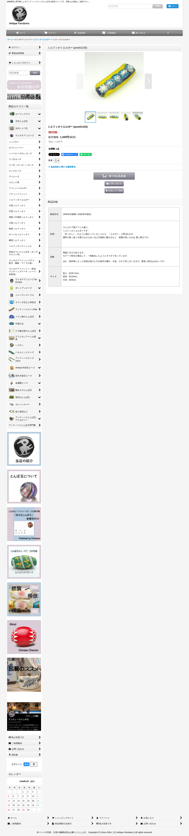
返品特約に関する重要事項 (61, 167)
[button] (168, 33)
